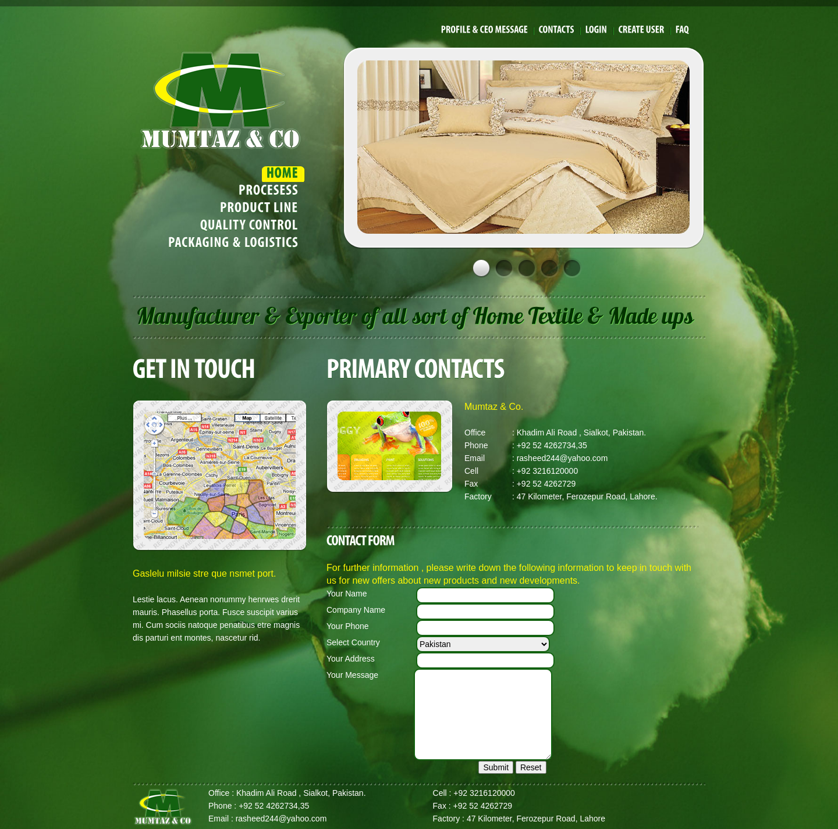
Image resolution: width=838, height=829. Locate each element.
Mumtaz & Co (220, 100)
